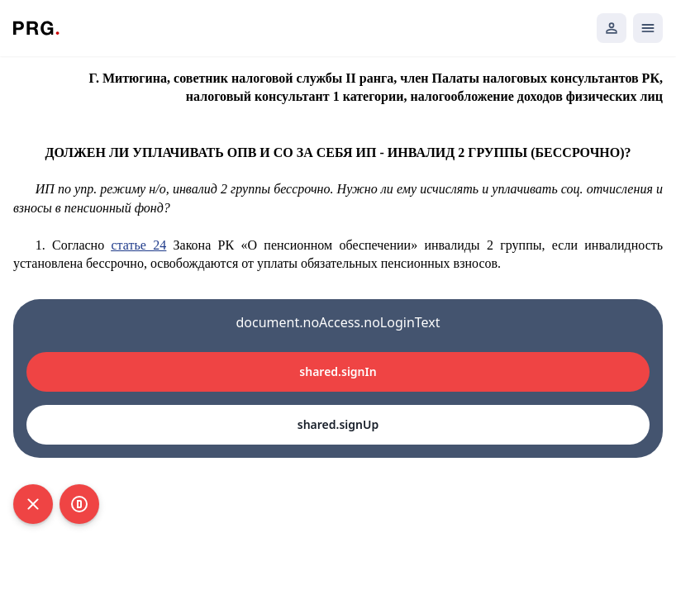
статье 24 (138, 245)
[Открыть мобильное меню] (648, 28)
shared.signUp (338, 424)
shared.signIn (337, 371)
